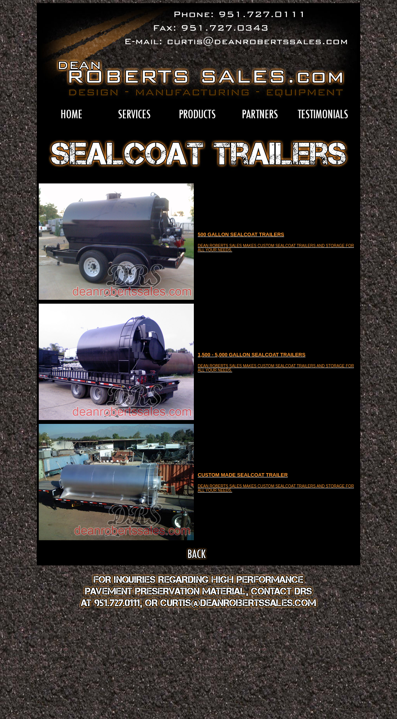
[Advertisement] (198, 667)
